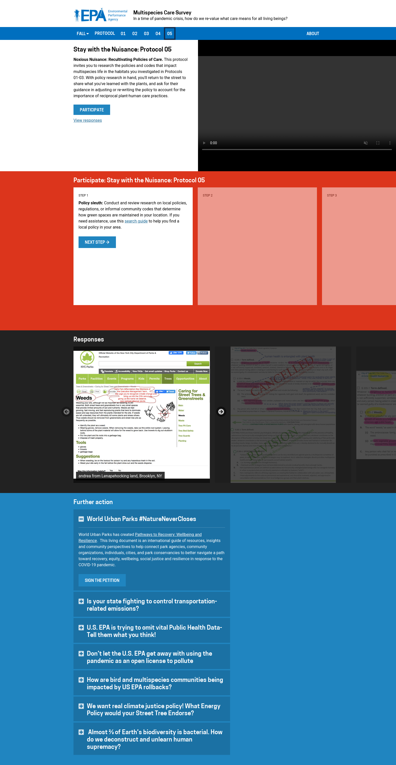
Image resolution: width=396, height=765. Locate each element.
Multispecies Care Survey (162, 13)
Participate (92, 110)
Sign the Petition (102, 581)
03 (146, 34)
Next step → (97, 243)
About (313, 34)
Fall (83, 34)
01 (123, 34)
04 (158, 34)
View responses (87, 120)
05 (169, 34)
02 (134, 34)
